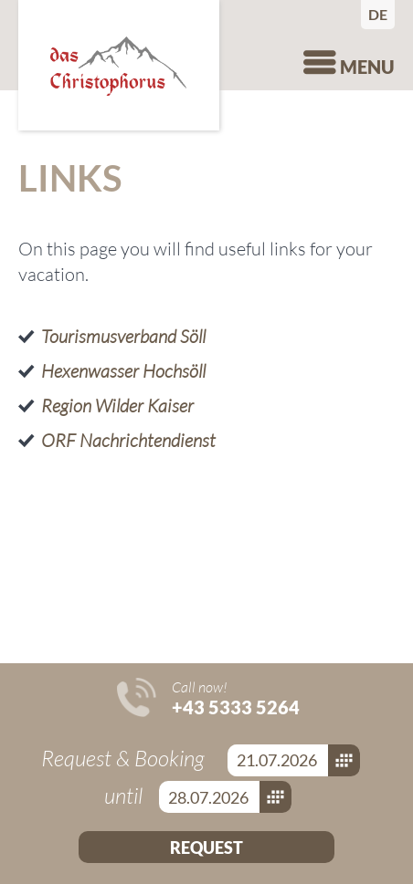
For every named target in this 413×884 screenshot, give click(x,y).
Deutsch (381, 14)
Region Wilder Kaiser (117, 405)
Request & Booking (125, 758)
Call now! (236, 698)
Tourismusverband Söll (123, 336)
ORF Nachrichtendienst (128, 440)
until (125, 795)
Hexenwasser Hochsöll (123, 370)
